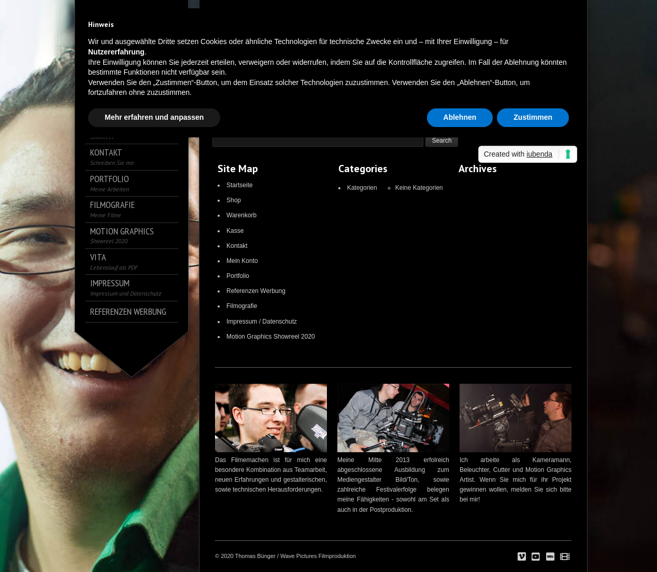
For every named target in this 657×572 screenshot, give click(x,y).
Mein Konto (242, 260)
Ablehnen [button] (460, 117)
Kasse (235, 230)
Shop (233, 200)
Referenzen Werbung (255, 291)
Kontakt (237, 245)
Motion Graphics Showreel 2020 (270, 336)
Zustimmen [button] (532, 117)
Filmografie (241, 306)
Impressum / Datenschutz (261, 321)
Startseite (239, 185)
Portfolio (237, 276)
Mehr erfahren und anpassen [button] (154, 117)
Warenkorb (241, 215)
